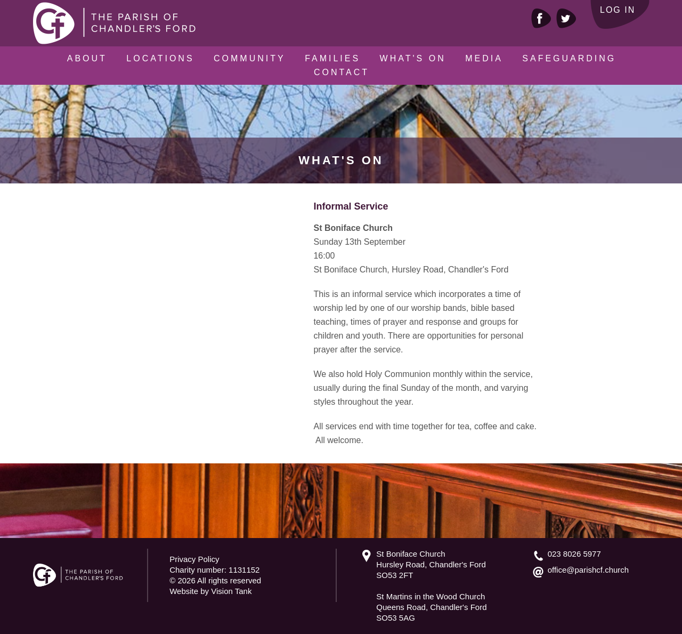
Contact (341, 72)
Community (250, 58)
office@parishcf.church (588, 569)
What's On (413, 58)
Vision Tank (231, 591)
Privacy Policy (194, 559)
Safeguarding (569, 58)
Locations (160, 58)
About (87, 58)
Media (484, 58)
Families (332, 58)
